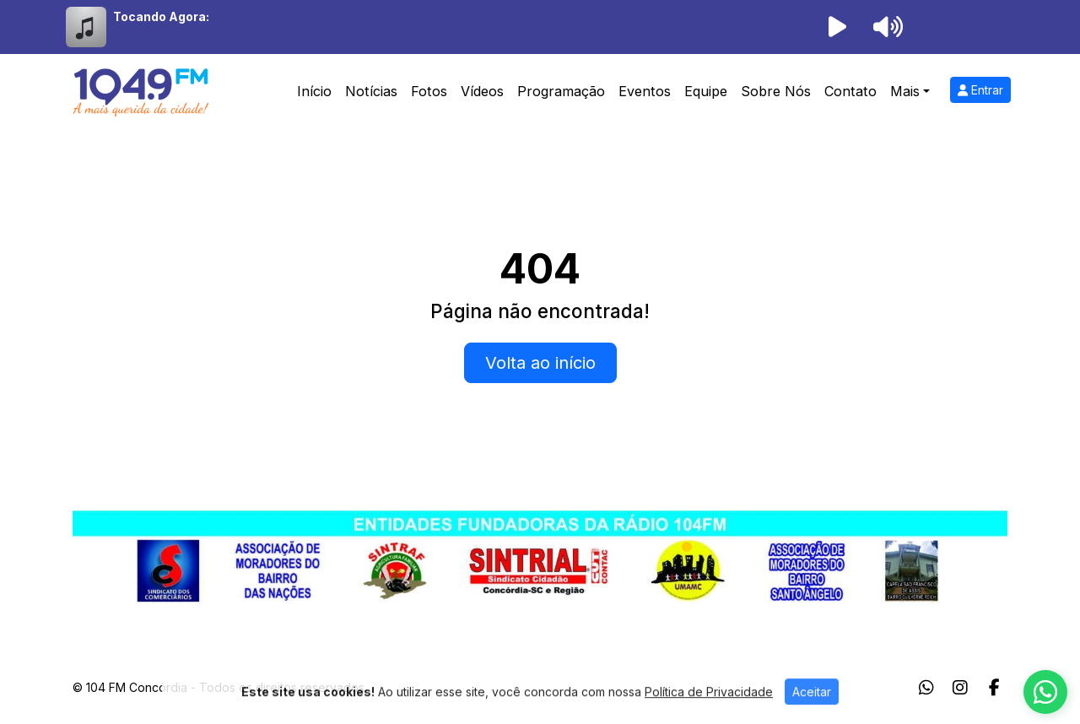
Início (314, 91)
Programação (561, 91)
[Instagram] (960, 688)
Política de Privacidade (709, 709)
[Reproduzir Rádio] (837, 27)
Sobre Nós (776, 91)
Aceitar (811, 709)
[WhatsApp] (926, 688)
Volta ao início (540, 363)
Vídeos (482, 91)
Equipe (705, 91)
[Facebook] (994, 688)
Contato (850, 91)
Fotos (429, 91)
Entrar (980, 90)
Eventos (644, 91)
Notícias (371, 91)
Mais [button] (905, 91)
